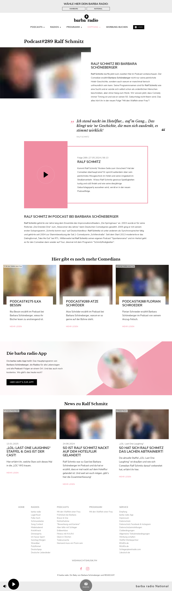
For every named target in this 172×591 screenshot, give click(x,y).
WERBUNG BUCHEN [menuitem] (117, 27)
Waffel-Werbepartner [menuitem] (128, 540)
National (98, 9)
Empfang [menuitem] (94, 27)
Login (139, 27)
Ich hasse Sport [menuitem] (38, 537)
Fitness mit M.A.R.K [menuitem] (65, 533)
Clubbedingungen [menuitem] (127, 530)
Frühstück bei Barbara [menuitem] (66, 515)
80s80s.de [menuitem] (124, 543)
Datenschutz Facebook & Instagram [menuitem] (135, 524)
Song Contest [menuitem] (37, 524)
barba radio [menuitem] (36, 511)
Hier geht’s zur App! (22, 382)
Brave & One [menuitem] (62, 518)
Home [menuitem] (21, 507)
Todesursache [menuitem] (63, 540)
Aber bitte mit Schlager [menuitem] (67, 527)
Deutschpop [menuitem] (36, 549)
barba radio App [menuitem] (126, 515)
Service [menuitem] (123, 507)
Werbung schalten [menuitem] (127, 537)
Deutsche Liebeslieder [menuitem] (40, 552)
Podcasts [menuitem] (37, 27)
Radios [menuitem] (55, 27)
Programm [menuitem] (74, 27)
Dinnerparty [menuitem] (36, 533)
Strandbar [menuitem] (35, 543)
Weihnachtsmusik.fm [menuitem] (84, 560)
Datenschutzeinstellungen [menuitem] (130, 527)
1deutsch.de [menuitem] (124, 552)
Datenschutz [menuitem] (124, 521)
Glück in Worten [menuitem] (64, 537)
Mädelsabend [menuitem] (37, 527)
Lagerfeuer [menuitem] (36, 515)
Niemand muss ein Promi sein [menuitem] (70, 543)
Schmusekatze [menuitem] (37, 521)
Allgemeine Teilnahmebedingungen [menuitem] (134, 533)
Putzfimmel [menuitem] (36, 546)
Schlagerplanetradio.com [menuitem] (130, 549)
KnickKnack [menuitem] (36, 530)
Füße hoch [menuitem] (35, 518)
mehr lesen (16, 326)
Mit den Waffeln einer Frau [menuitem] (68, 511)
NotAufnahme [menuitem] (63, 521)
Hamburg (74, 9)
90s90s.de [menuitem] (124, 546)
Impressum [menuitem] (124, 518)
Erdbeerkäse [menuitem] (62, 530)
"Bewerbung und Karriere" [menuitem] (68, 524)
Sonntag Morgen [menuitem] (38, 540)
